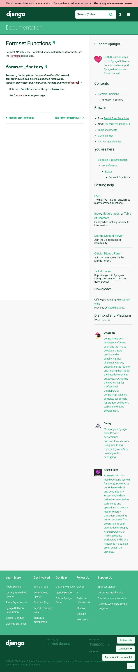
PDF (127, 299)
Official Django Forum (108, 253)
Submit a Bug (41, 602)
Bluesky (81, 608)
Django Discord (64, 592)
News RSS (82, 619)
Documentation (24, 27)
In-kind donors (58, 643)
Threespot (97, 644)
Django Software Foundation (33, 661)
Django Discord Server (108, 235)
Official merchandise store (112, 598)
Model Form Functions (20, 117)
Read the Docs (116, 307)
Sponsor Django (107, 586)
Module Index (110, 213)
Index (97, 213)
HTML (120, 299)
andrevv (97, 651)
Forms (108, 171)
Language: (125, 648)
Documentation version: (118, 657)
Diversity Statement (16, 623)
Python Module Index (109, 141)
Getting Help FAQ (65, 586)
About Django (13, 586)
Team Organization (16, 602)
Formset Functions (108, 94)
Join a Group (41, 586)
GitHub (80, 586)
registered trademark (96, 661)
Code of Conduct (15, 617)
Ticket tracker (102, 271)
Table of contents (107, 129)
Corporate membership (110, 592)
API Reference (109, 165)
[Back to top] (131, 666)
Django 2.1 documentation (113, 159)
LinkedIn (81, 613)
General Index (105, 135)
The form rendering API (69, 117)
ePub (97, 303)
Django (15, 14)
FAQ (97, 196)
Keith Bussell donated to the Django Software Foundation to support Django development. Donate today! (117, 65)
